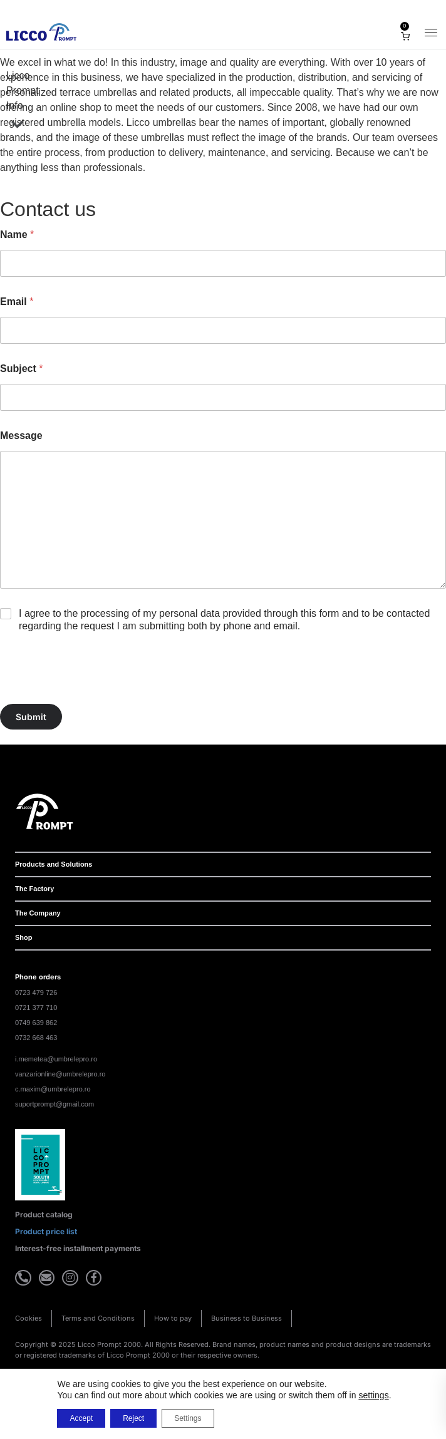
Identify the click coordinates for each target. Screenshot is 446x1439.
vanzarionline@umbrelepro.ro (60, 1074)
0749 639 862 (36, 1022)
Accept (81, 1418)
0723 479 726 (36, 992)
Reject (133, 1418)
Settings (187, 1418)
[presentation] (95, 696)
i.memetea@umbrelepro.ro (56, 1059)
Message (21, 435)
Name (17, 234)
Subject (21, 368)
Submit (31, 716)
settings (373, 1395)
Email (16, 301)
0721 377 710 (36, 1007)
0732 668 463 (36, 1037)
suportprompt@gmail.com (54, 1104)
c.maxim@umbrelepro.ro (53, 1089)
